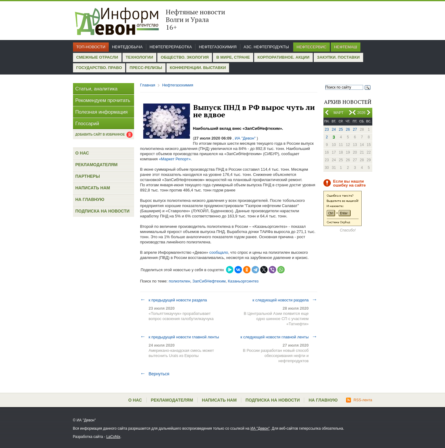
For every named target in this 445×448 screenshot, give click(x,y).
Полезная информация (101, 112)
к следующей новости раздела (285, 300)
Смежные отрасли (97, 57)
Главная (147, 85)
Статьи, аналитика (96, 88)
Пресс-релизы (145, 67)
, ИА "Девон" (244, 138)
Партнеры (87, 176)
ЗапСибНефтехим (209, 281)
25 (341, 129)
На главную (89, 199)
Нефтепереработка (171, 47)
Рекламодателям (96, 164)
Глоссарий (87, 123)
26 (348, 129)
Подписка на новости (102, 211)
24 (334, 129)
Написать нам (92, 187)
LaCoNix (113, 437)
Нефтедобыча (127, 47)
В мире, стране (233, 57)
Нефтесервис (311, 47)
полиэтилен (179, 281)
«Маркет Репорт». (175, 159)
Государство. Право (99, 67)
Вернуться (155, 374)
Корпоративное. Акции (283, 57)
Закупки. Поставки (338, 57)
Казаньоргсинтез (243, 281)
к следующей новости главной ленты (278, 337)
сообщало (218, 252)
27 (355, 129)
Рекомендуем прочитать (102, 100)
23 (327, 129)
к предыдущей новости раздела (173, 300)
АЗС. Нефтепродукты (266, 47)
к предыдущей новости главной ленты (179, 337)
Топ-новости (90, 47)
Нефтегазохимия (217, 47)
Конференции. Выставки (198, 67)
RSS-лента (359, 400)
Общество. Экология (185, 57)
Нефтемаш (345, 47)
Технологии (139, 57)
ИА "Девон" (260, 428)
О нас (82, 153)
